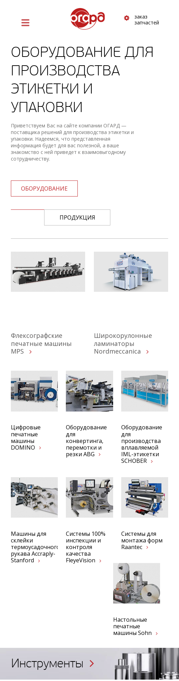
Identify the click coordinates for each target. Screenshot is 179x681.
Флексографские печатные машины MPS (41, 343)
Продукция (77, 217)
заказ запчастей (141, 20)
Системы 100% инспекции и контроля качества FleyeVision (85, 547)
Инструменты (52, 663)
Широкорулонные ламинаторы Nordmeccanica (123, 343)
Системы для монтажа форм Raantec (142, 541)
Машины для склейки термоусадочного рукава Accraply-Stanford (34, 547)
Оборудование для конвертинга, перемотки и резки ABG (86, 441)
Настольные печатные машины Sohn (135, 626)
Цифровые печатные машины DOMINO (26, 437)
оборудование (44, 188)
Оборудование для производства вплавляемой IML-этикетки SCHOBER (141, 444)
